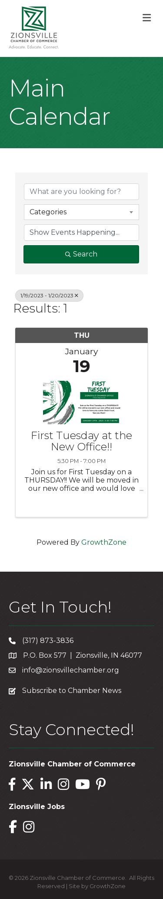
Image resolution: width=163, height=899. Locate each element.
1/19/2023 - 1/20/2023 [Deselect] (49, 295)
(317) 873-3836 (47, 640)
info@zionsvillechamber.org (70, 670)
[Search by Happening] (81, 232)
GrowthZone (103, 542)
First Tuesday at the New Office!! (81, 441)
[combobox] (81, 212)
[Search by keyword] (81, 191)
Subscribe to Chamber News (71, 690)
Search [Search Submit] (81, 254)
